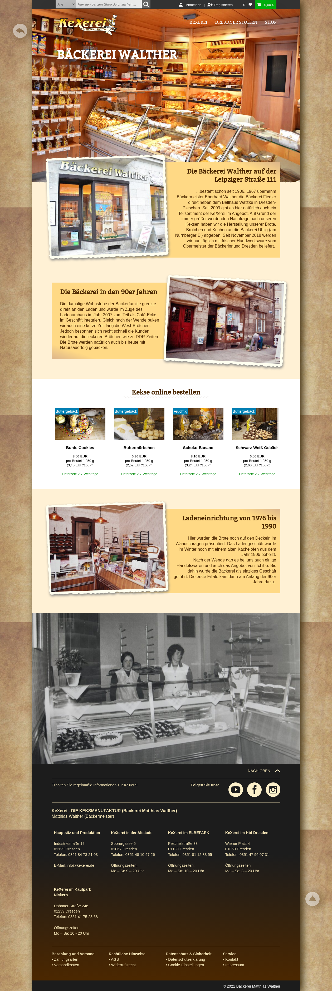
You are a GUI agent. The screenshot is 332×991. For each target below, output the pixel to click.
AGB (115, 959)
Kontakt (231, 959)
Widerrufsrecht (123, 965)
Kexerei (198, 22)
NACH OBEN (259, 771)
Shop (270, 22)
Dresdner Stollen (236, 22)
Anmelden (193, 5)
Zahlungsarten (66, 959)
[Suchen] (146, 4)
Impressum (234, 965)
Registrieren (223, 5)
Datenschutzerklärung (186, 959)
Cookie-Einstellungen (186, 965)
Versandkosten (66, 965)
